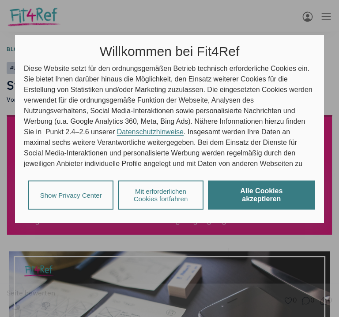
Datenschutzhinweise (150, 132)
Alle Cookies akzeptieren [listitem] (261, 195)
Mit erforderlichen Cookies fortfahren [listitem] (161, 195)
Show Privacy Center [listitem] (71, 195)
